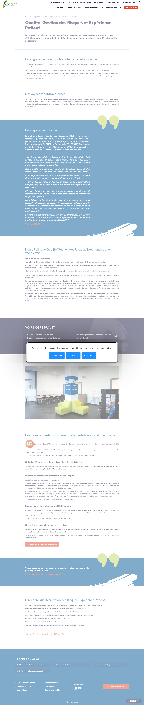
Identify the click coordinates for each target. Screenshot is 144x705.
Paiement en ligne (129, 2)
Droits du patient (113, 2)
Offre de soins (74, 7)
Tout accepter (56, 355)
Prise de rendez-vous (58, 2)
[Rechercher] (139, 2)
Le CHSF (59, 7)
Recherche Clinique (111, 7)
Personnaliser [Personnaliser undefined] (89, 355)
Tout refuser (73, 355)
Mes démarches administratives (80, 2)
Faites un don (131, 7)
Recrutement (98, 2)
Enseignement (91, 7)
